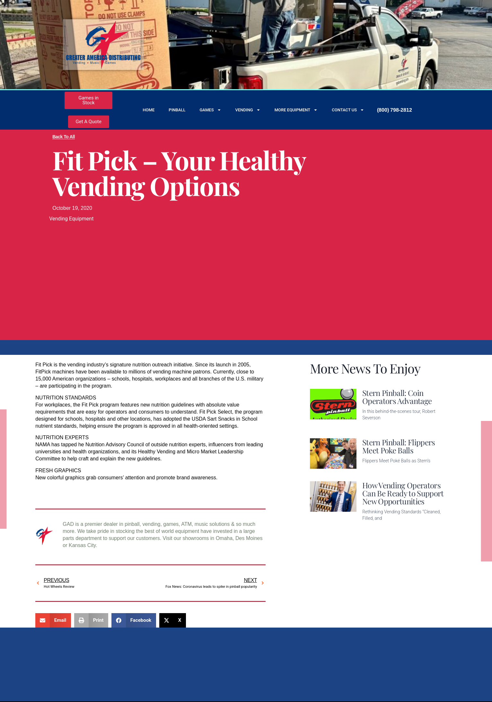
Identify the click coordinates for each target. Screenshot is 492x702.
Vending (247, 110)
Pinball (177, 109)
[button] (53, 620)
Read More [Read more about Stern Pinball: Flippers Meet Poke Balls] (374, 471)
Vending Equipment (71, 219)
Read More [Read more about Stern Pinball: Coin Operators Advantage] (374, 428)
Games (210, 110)
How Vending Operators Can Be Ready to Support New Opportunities (403, 493)
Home (148, 109)
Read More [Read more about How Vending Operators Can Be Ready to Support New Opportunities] (374, 528)
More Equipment (296, 110)
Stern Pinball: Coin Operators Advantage (397, 397)
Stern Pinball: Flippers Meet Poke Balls (398, 446)
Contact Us (348, 110)
